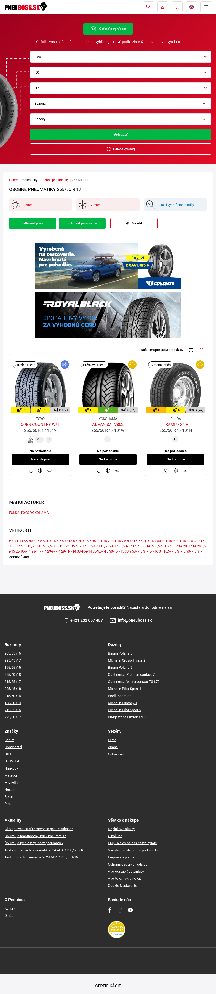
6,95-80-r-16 (98, 541)
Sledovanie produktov (49, 470)
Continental (13, 747)
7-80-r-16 (114, 541)
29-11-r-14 (68, 551)
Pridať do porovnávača (40, 470)
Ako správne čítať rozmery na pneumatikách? (39, 829)
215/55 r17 (13, 682)
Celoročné (116, 754)
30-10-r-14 (84, 551)
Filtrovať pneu (32, 223)
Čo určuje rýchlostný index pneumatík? (34, 843)
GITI (8, 754)
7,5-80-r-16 (146, 541)
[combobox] (120, 57)
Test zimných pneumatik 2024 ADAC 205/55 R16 (41, 857)
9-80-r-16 (179, 541)
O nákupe (115, 836)
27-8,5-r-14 (158, 546)
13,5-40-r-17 (127, 546)
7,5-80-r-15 (129, 541)
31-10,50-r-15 (186, 551)
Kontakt (10, 908)
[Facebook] (110, 910)
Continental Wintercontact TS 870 (133, 682)
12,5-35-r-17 (72, 546)
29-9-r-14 (53, 551)
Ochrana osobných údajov (127, 864)
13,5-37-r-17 (109, 546)
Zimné (113, 747)
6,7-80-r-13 (64, 541)
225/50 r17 (13, 717)
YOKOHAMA (39, 513)
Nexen (9, 790)
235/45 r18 (13, 689)
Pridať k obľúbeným (31, 470)
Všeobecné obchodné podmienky (133, 850)
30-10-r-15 (116, 551)
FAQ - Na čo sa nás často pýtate (132, 843)
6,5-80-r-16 (81, 541)
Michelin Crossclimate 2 (126, 660)
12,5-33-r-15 (36, 546)
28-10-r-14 (23, 551)
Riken (9, 797)
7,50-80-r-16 (163, 541)
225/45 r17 (13, 660)
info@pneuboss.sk (135, 620)
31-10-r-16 (150, 551)
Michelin (11, 782)
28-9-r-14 (189, 546)
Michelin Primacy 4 (122, 703)
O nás (9, 916)
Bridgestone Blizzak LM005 (128, 717)
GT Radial (12, 761)
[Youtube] (130, 910)
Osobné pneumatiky (54, 180)
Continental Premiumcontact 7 (131, 675)
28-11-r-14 (39, 551)
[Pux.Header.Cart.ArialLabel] (177, 6)
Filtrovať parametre (82, 223)
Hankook (11, 768)
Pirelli (9, 804)
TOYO (25, 513)
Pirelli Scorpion (119, 696)
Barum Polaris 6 (120, 667)
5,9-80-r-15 (31, 541)
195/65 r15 (13, 667)
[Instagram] (120, 910)
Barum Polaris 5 (120, 653)
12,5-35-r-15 (54, 546)
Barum (9, 740)
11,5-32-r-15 (17, 546)
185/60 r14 (13, 703)
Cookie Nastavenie (122, 886)
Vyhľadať (120, 135)
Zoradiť (136, 223)
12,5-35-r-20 (91, 546)
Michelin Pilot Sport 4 (124, 689)
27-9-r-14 (143, 546)
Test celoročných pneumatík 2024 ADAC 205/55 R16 (44, 850)
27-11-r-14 (174, 546)
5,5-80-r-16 (48, 541)
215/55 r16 (13, 710)
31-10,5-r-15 (167, 551)
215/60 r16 (13, 696)
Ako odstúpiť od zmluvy (126, 871)
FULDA (14, 513)
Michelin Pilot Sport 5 (124, 710)
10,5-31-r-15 (195, 541)
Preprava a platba (121, 857)
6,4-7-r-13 (16, 541)
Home (13, 180)
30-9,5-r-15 (100, 551)
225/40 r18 (13, 675)
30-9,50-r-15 (133, 551)
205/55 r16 (13, 653)
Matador (11, 775)
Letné (112, 740)
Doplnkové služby (121, 829)
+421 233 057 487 (86, 620)
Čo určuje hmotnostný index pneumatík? (35, 836)
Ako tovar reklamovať (124, 878)
